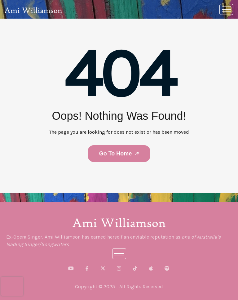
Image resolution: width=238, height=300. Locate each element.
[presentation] (12, 286)
